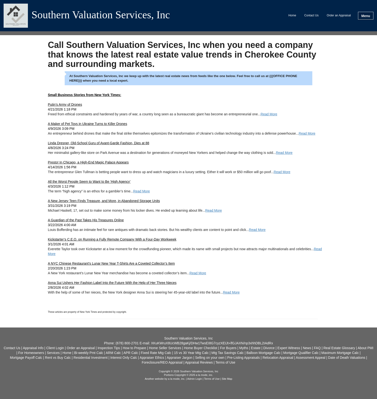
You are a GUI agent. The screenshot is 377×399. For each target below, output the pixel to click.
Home (292, 15)
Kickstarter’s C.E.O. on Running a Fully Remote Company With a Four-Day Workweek (112, 239)
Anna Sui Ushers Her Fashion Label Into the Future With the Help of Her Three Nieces (112, 283)
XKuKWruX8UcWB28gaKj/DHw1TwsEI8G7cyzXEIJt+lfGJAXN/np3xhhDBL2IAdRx (212, 343)
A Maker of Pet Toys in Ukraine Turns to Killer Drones (87, 124)
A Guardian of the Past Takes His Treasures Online (86, 220)
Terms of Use (212, 378)
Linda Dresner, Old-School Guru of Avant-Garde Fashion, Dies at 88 (98, 143)
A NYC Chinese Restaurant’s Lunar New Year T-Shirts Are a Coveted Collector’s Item (111, 263)
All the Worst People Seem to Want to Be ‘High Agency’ (89, 181)
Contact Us (311, 15)
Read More (269, 114)
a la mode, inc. (176, 378)
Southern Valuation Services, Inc (100, 15)
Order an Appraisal (339, 15)
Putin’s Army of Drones (65, 104)
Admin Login (194, 378)
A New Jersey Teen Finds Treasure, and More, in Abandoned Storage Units (104, 201)
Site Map (227, 378)
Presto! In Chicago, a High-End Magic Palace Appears (88, 162)
